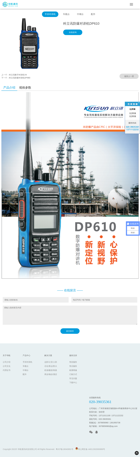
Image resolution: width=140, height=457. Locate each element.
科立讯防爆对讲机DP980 (19, 78)
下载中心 (73, 382)
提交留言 (70, 331)
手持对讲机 (50, 14)
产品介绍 (9, 87)
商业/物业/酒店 (50, 374)
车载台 (66, 14)
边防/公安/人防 (50, 362)
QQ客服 (132, 113)
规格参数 (25, 87)
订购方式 (73, 374)
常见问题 (73, 378)
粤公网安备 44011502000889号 (90, 448)
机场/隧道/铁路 (50, 370)
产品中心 (26, 355)
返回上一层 (129, 76)
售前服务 (73, 362)
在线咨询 (73, 32)
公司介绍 (6, 362)
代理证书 (6, 370)
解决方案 (48, 355)
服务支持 (73, 355)
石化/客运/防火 (50, 366)
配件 (93, 14)
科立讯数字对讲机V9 (18, 75)
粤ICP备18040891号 (64, 449)
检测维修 (73, 370)
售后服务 (73, 366)
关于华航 (6, 355)
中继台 (80, 14)
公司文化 (6, 366)
